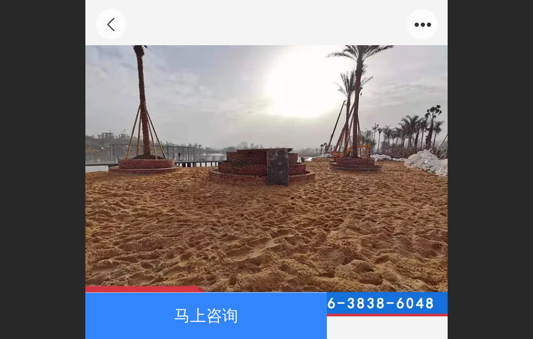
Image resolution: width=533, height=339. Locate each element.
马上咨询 (206, 315)
